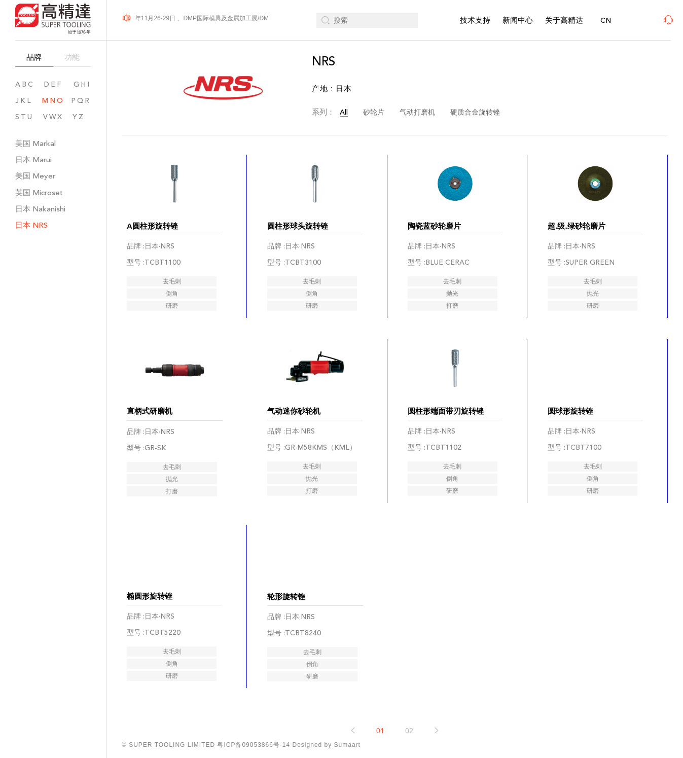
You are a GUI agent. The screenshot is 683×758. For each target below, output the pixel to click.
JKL (23, 100)
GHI (82, 84)
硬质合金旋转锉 (475, 112)
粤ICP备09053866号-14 (253, 744)
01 (380, 694)
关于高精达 (564, 20)
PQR (81, 100)
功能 (72, 57)
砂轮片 (373, 112)
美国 (35, 143)
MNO (53, 100)
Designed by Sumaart (327, 744)
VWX (53, 117)
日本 (33, 159)
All (344, 112)
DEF (53, 84)
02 (409, 694)
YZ (82, 117)
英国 (39, 192)
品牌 (34, 57)
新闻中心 (517, 20)
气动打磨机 (417, 112)
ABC (24, 84)
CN (605, 20)
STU (24, 117)
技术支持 (475, 20)
